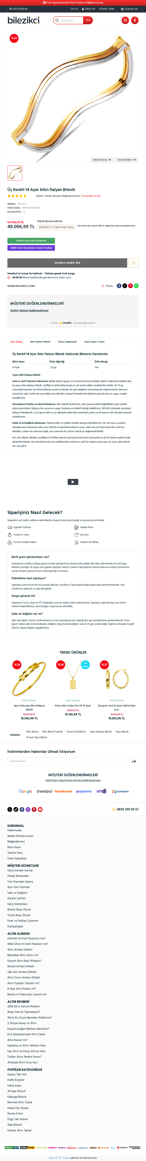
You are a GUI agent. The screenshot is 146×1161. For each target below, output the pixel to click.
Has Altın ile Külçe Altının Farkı (26, 1051)
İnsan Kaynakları (17, 858)
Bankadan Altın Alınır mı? (23, 955)
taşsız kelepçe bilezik (101, 732)
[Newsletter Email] (73, 761)
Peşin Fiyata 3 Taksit (94, 342)
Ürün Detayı (16, 342)
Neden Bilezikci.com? (21, 286)
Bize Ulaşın (14, 847)
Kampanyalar (15, 926)
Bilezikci (16, 204)
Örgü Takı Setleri (17, 1119)
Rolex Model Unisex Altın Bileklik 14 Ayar (29, 708)
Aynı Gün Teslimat (18, 887)
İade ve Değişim (17, 893)
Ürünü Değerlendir (67, 342)
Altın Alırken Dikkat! (40, 342)
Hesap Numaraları (18, 876)
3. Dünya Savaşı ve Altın (21, 1023)
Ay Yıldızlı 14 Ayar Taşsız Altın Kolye (73, 708)
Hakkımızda (14, 830)
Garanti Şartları (16, 898)
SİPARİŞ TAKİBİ (106, 9)
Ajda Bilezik (14, 1125)
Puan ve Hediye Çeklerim (22, 921)
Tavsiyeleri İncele (91, 196)
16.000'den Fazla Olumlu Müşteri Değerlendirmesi (73, 780)
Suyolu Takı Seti (17, 1074)
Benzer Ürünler (102, 160)
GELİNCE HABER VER (67, 263)
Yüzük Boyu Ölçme (18, 915)
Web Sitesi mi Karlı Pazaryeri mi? (27, 944)
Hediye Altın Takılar (19, 1130)
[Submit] (133, 761)
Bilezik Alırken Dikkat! (20, 966)
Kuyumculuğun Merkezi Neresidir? (28, 1029)
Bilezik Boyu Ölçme (19, 909)
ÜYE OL (74, 9)
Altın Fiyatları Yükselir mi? (23, 983)
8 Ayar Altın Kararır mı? (21, 989)
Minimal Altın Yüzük (19, 1102)
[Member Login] (88, 9)
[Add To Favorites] (133, 263)
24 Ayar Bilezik (16, 1091)
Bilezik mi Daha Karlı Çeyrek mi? (27, 994)
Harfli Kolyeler (16, 1080)
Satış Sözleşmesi (17, 904)
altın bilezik (32, 732)
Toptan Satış (15, 853)
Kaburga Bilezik (16, 1097)
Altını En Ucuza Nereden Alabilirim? (29, 1017)
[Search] (73, 20)
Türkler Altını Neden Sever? (24, 1057)
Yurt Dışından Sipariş (20, 881)
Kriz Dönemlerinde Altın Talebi (26, 1034)
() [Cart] (129, 9)
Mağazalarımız (16, 841)
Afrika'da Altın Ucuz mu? (22, 1062)
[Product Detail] (85, 665)
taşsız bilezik (122, 732)
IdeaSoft (53, 1158)
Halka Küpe (14, 1085)
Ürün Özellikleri (127, 160)
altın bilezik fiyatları (52, 732)
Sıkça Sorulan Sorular (20, 870)
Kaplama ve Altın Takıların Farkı (26, 1045)
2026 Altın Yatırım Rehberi (23, 1006)
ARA (88, 20)
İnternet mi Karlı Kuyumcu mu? (26, 938)
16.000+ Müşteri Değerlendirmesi (29, 310)
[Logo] (23, 20)
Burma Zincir (15, 1113)
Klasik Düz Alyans (18, 1108)
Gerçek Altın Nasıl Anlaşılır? (24, 961)
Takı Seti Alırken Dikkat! (22, 972)
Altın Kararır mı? (17, 1040)
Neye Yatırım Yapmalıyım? (23, 1012)
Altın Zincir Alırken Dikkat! (23, 977)
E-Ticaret (65, 1158)
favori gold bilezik (76, 732)
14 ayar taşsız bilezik (36, 737)
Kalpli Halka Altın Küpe (116, 706)
